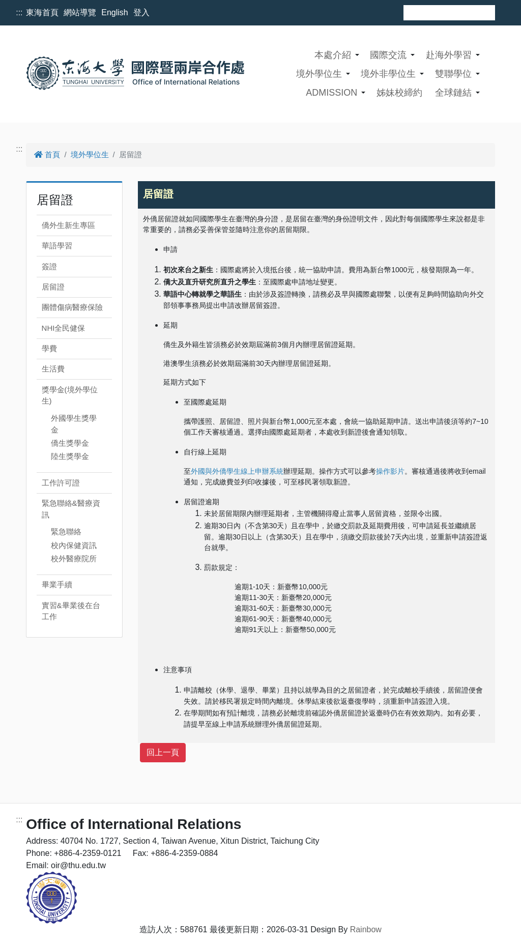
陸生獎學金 (70, 456)
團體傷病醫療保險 (72, 307)
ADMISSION (331, 93)
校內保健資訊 (74, 545)
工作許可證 (61, 482)
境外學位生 (319, 74)
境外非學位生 (388, 74)
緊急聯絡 (66, 531)
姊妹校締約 (399, 93)
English (114, 12)
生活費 (53, 368)
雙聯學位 (453, 74)
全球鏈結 (453, 93)
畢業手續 (57, 584)
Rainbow (366, 929)
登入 (141, 12)
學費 (49, 348)
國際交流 (388, 55)
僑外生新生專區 (68, 225)
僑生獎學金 (70, 443)
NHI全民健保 (63, 328)
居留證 (53, 286)
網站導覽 (80, 12)
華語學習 (57, 245)
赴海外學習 (449, 55)
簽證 (49, 266)
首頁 (47, 154)
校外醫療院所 (74, 558)
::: (19, 12)
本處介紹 (332, 55)
